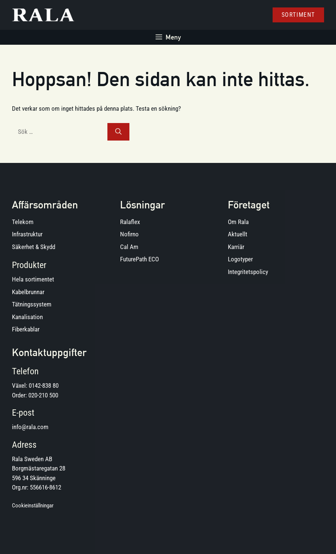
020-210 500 (43, 395)
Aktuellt (237, 234)
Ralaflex (130, 222)
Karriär (236, 247)
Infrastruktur (27, 234)
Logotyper (240, 259)
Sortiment (298, 14)
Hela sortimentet (33, 279)
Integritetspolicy (248, 272)
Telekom (23, 222)
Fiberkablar (26, 329)
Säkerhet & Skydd (33, 247)
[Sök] (118, 132)
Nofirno (129, 234)
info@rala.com (30, 427)
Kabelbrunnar (28, 292)
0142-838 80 (44, 385)
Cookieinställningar (33, 505)
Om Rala (238, 222)
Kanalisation (27, 317)
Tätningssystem (31, 304)
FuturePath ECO (139, 259)
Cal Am (129, 247)
